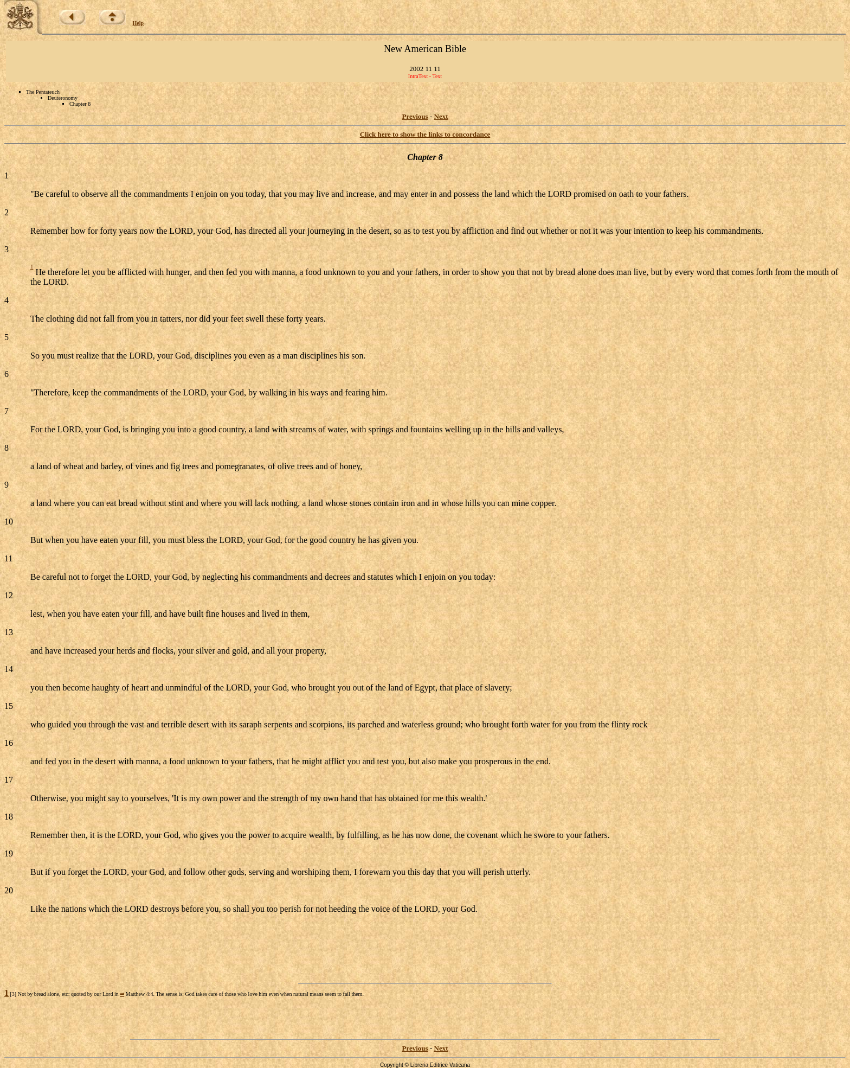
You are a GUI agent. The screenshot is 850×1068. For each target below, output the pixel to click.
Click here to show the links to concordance (425, 134)
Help (138, 23)
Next (441, 116)
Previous (415, 116)
